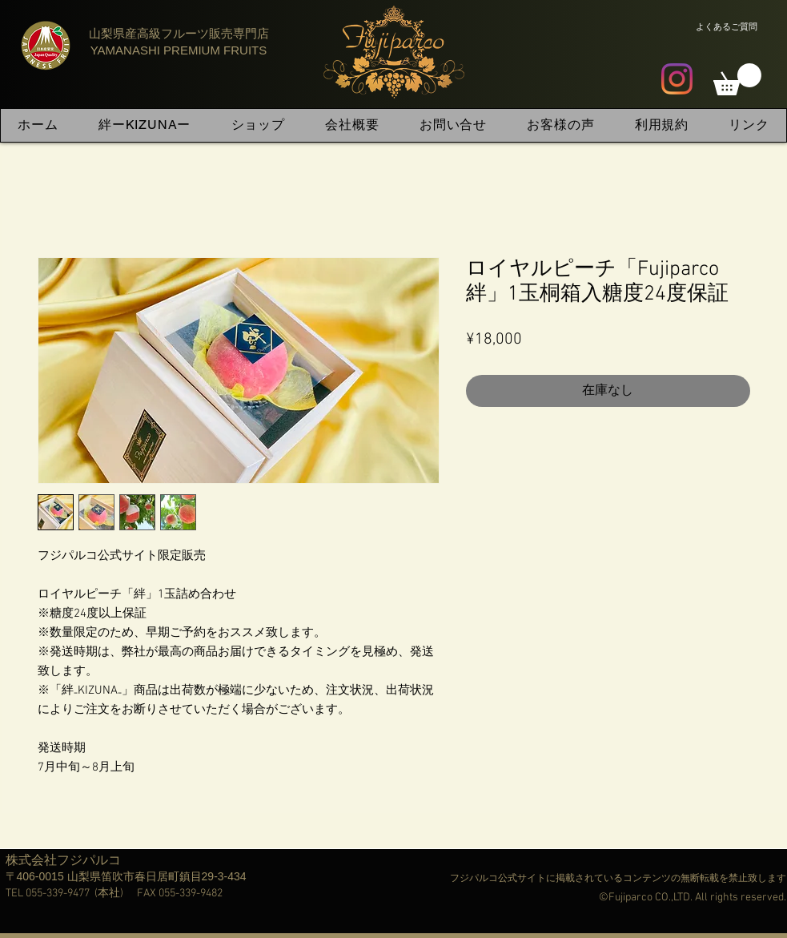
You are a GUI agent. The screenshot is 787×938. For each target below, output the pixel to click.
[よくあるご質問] (726, 26)
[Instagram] (677, 79)
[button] (737, 79)
